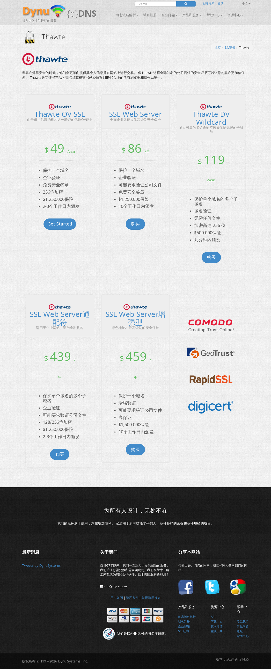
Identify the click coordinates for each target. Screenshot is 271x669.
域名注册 (150, 15)
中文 (246, 3)
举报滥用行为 (151, 598)
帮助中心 (214, 15)
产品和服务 (192, 15)
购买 (135, 224)
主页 (218, 47)
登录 (220, 3)
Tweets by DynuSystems (41, 565)
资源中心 (235, 15)
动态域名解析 (127, 15)
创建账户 (208, 3)
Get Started (60, 224)
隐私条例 (132, 598)
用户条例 (116, 598)
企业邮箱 (169, 15)
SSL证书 (230, 47)
